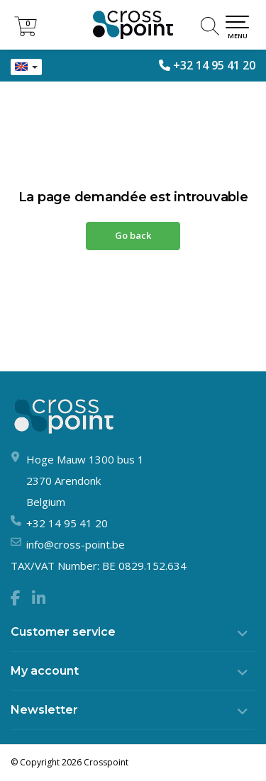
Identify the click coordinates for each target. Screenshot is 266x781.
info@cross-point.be (75, 544)
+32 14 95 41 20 (214, 65)
